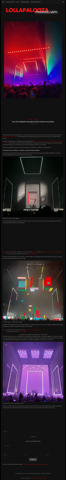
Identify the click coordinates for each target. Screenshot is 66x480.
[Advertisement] (33, 109)
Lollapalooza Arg (10, 1)
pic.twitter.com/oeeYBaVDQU (54, 252)
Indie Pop (30, 119)
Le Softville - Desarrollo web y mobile (38, 478)
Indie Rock (35, 119)
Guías (17, 1)
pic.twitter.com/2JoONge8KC (32, 330)
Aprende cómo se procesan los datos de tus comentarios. (36, 464)
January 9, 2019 (32, 253)
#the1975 (34, 252)
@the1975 (44, 252)
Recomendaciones (25, 1)
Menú (3, 1)
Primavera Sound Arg (36, 1)
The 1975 (5, 431)
